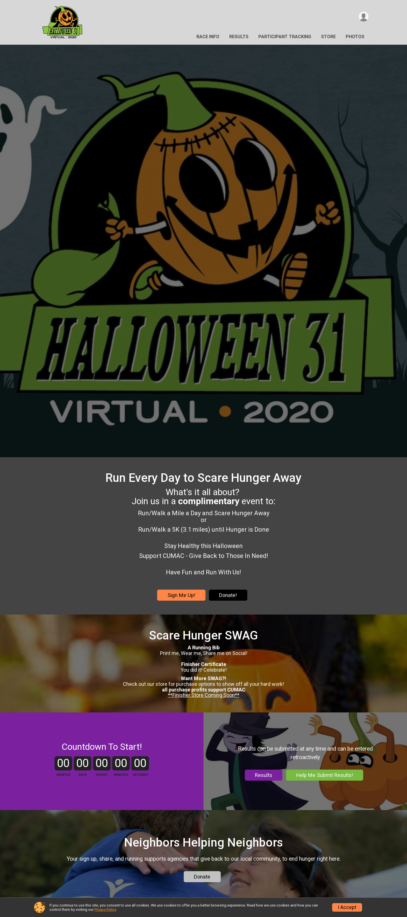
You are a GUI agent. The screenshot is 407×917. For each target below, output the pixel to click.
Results (238, 36)
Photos (355, 36)
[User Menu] (363, 16)
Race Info (207, 36)
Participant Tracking (284, 36)
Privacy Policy (105, 909)
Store (328, 36)
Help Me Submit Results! (324, 775)
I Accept (347, 907)
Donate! (228, 595)
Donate (202, 877)
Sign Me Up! (181, 595)
